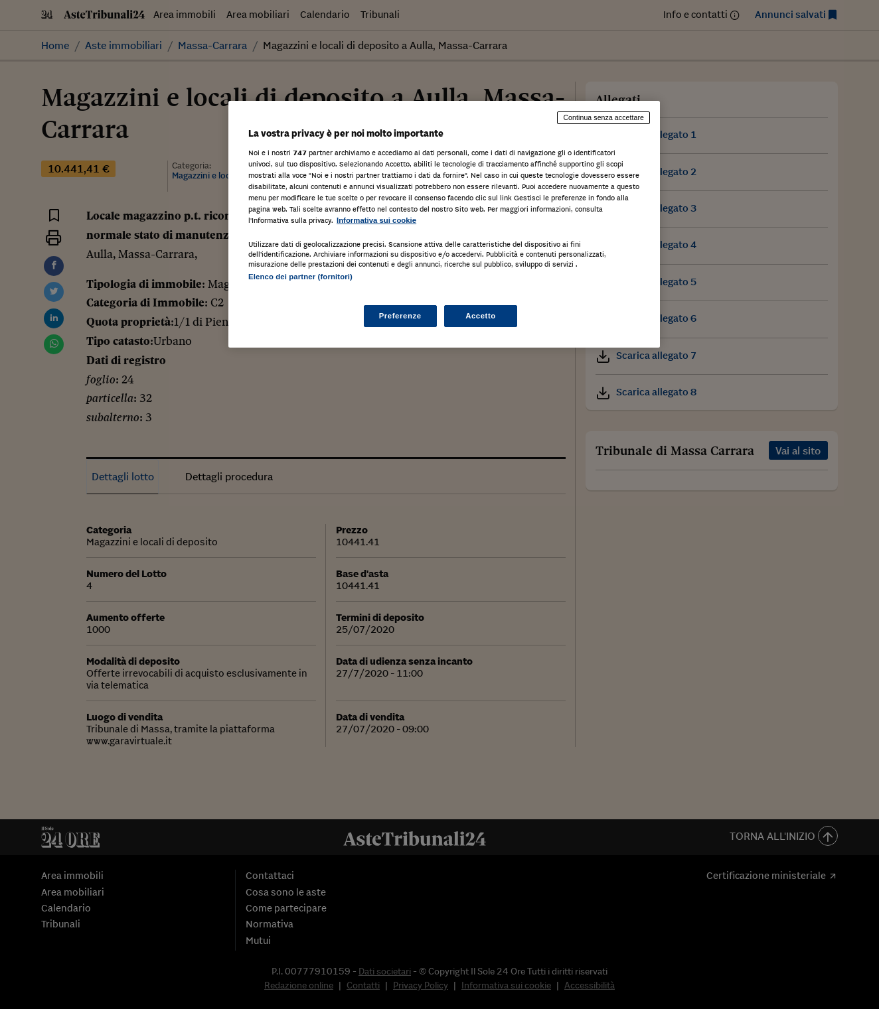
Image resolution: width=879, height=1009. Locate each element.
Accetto (480, 316)
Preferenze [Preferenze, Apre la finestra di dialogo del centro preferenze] (400, 316)
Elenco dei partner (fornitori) (300, 277)
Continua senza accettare (603, 117)
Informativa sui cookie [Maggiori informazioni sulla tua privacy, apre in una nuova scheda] (376, 220)
